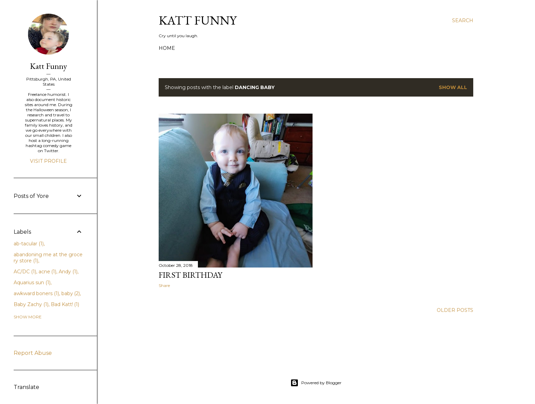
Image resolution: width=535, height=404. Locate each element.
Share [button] (164, 285)
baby (70, 293)
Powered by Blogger (316, 383)
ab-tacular (29, 244)
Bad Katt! (65, 304)
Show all (453, 87)
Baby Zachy (31, 304)
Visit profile (48, 161)
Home (167, 48)
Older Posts (455, 310)
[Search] (462, 20)
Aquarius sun (32, 282)
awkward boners (36, 293)
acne (48, 272)
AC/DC (25, 272)
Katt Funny (197, 20)
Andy (68, 272)
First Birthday (190, 275)
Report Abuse (33, 353)
